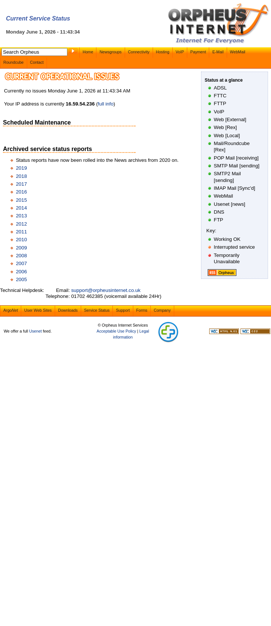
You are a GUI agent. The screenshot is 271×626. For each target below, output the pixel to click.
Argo (10, 310)
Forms (141, 310)
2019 (21, 168)
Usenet (35, 331)
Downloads (68, 310)
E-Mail (217, 52)
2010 (21, 239)
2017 (21, 184)
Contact (37, 62)
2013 (21, 215)
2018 (21, 176)
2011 (21, 232)
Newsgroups (110, 52)
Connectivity (139, 52)
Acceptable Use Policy (116, 331)
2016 (21, 192)
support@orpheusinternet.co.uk (105, 290)
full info (106, 104)
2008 (21, 255)
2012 (21, 224)
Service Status (97, 310)
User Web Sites (38, 310)
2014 (21, 208)
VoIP (180, 52)
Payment (198, 52)
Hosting (162, 52)
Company (162, 310)
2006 (21, 271)
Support (123, 310)
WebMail (237, 52)
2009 (21, 248)
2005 (21, 279)
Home (88, 52)
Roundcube (13, 62)
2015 (21, 200)
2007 (21, 263)
